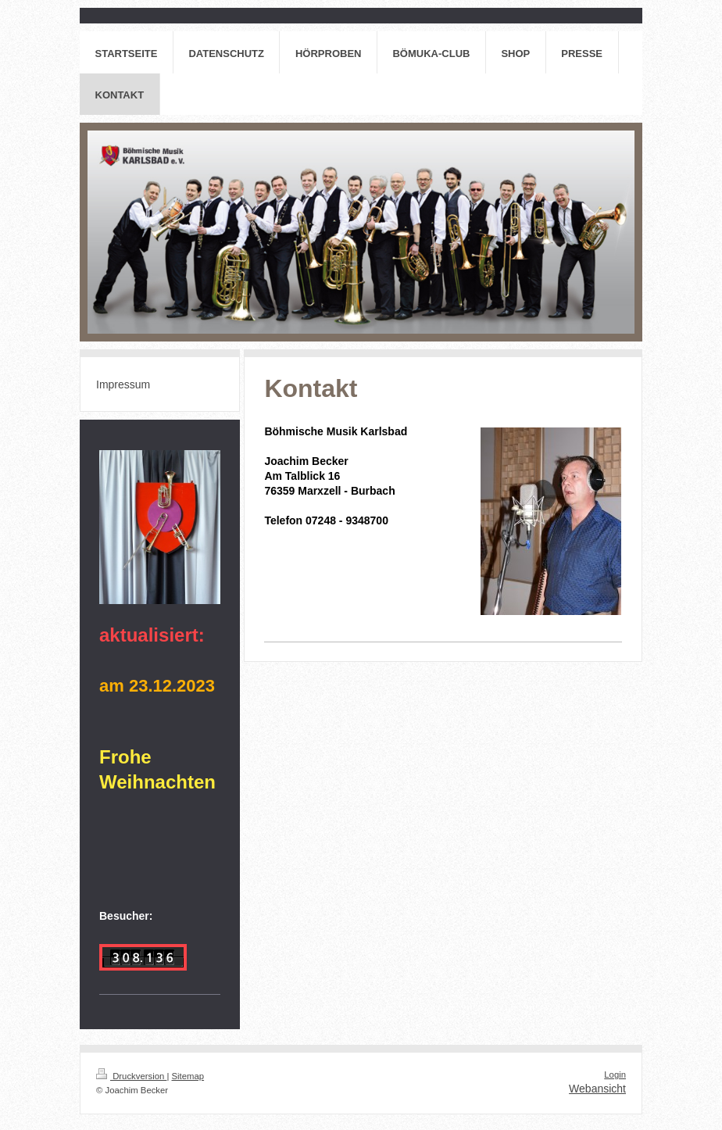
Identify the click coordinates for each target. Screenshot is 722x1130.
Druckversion (131, 1076)
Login (615, 1074)
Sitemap (188, 1076)
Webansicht (597, 1088)
